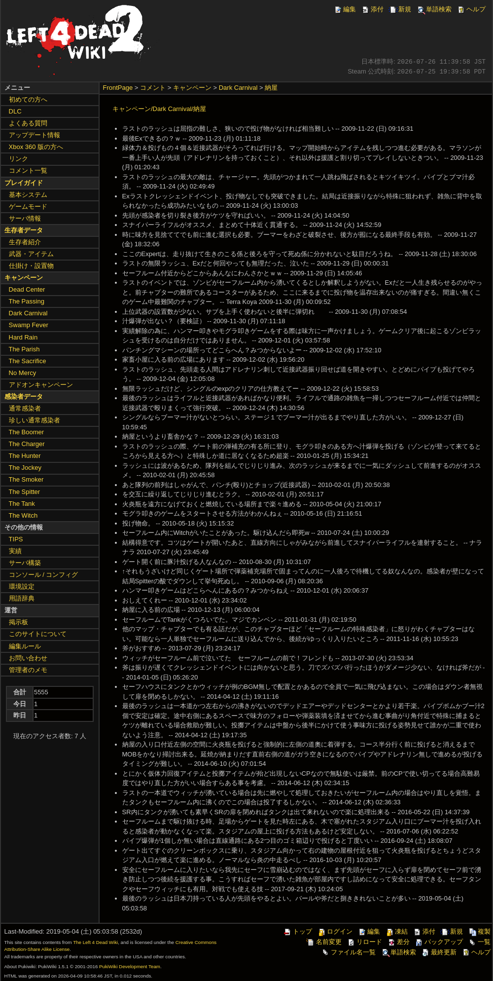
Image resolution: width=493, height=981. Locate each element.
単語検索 (434, 9)
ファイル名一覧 (348, 952)
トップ (297, 931)
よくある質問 (28, 123)
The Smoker (26, 479)
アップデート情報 (34, 135)
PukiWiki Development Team (129, 966)
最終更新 (439, 952)
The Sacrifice (27, 361)
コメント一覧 (28, 170)
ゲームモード (28, 206)
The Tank (22, 503)
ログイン (334, 931)
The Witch (23, 515)
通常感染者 (25, 408)
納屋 (271, 87)
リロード (364, 941)
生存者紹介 (25, 242)
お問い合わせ (28, 658)
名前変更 (324, 941)
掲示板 (18, 622)
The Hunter (25, 455)
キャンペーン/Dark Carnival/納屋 (159, 109)
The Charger (27, 444)
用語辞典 (22, 598)
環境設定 (22, 586)
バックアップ (439, 941)
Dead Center (27, 289)
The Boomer (26, 432)
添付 (372, 9)
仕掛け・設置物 (31, 265)
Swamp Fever (28, 325)
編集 (344, 9)
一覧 (479, 941)
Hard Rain (23, 337)
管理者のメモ (28, 670)
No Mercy (22, 373)
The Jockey (25, 467)
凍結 (396, 931)
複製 (479, 931)
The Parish (24, 349)
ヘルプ (471, 9)
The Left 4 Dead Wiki (95, 942)
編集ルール (25, 646)
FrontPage (118, 87)
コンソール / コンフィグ (43, 574)
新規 (399, 9)
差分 (398, 941)
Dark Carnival (238, 87)
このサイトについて (38, 634)
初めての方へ (28, 99)
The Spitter (24, 491)
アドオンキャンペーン (41, 384)
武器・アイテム (31, 254)
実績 (15, 551)
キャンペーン (192, 87)
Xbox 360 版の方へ (36, 147)
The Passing (26, 301)
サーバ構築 (25, 562)
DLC (15, 111)
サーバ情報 (25, 218)
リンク (18, 158)
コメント (153, 87)
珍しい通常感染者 (34, 420)
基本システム (28, 194)
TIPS (16, 539)
